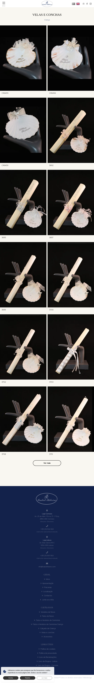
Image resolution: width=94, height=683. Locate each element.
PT (73, 3)
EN (78, 3)
